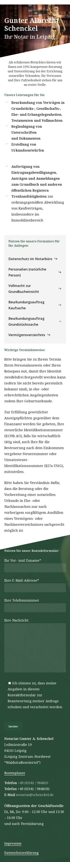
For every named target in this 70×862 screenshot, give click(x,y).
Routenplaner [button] (14, 773)
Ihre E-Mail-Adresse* (35, 585)
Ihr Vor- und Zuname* (35, 565)
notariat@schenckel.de (35, 794)
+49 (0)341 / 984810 (33, 783)
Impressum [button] (12, 843)
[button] (33, 259)
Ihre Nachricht (35, 646)
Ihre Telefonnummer (35, 605)
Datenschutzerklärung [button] (21, 853)
